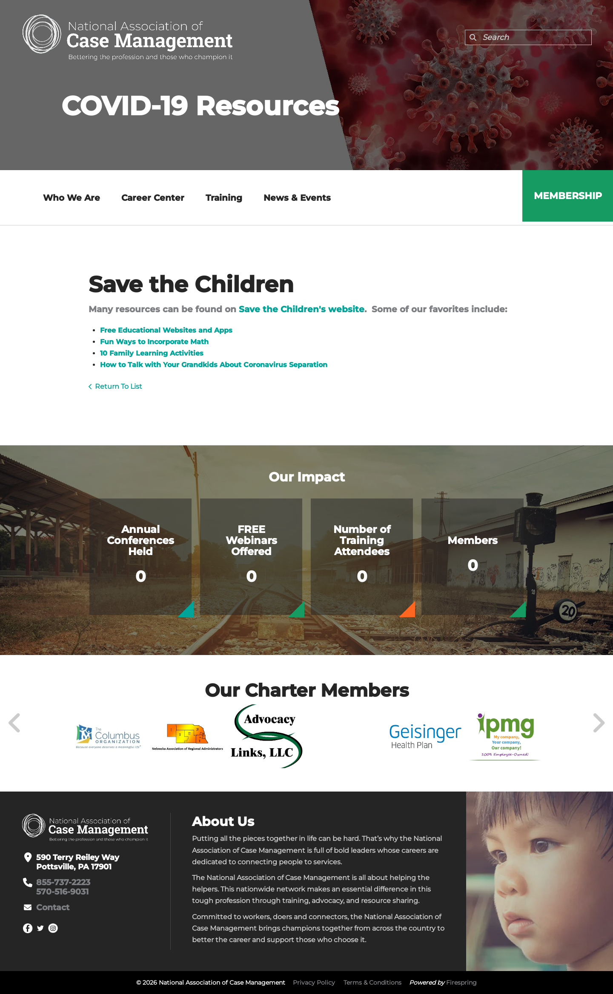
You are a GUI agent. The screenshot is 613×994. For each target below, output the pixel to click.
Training (222, 198)
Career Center (151, 198)
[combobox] (528, 37)
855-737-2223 (62, 882)
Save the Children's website (301, 309)
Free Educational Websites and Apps (166, 330)
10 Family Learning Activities (151, 353)
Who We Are (69, 198)
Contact (52, 907)
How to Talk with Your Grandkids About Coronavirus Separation (213, 365)
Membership (566, 197)
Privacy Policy (314, 982)
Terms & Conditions (372, 982)
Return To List (118, 386)
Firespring (461, 982)
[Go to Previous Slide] (15, 723)
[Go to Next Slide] (598, 723)
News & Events (295, 198)
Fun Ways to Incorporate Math (154, 342)
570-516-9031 (61, 892)
